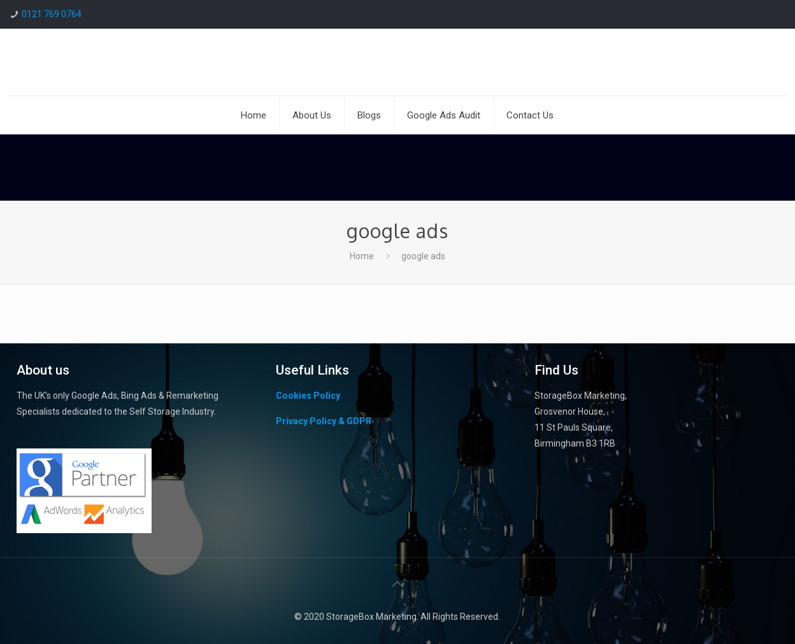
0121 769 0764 (52, 14)
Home (362, 256)
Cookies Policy (308, 395)
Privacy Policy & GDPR (323, 421)
